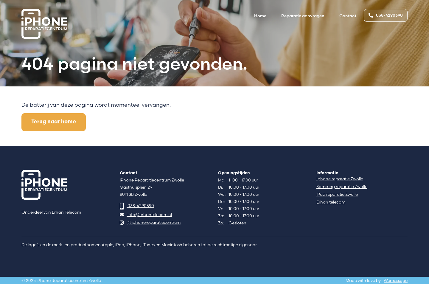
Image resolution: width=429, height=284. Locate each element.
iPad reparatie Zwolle (337, 194)
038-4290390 (386, 15)
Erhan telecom (330, 202)
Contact (347, 15)
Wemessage (396, 280)
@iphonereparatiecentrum (150, 222)
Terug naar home (53, 122)
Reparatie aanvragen (302, 15)
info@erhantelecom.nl (146, 214)
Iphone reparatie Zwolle (339, 178)
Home (260, 15)
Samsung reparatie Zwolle (341, 186)
